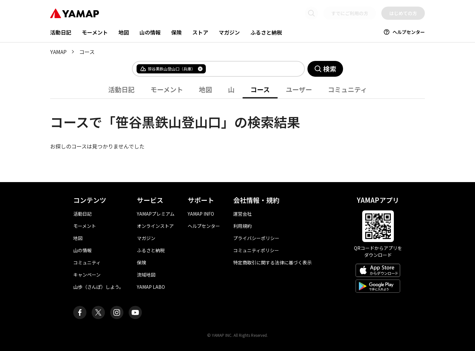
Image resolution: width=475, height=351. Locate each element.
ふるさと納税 (266, 32)
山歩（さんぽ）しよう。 (98, 287)
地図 (123, 32)
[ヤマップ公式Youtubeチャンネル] (135, 312)
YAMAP (58, 52)
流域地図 (146, 274)
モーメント (95, 32)
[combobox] (249, 69)
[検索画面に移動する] (311, 13)
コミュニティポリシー (256, 250)
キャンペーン (87, 274)
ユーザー (299, 89)
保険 (176, 32)
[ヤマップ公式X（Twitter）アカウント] (98, 312)
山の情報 (150, 32)
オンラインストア (155, 226)
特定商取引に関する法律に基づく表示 (272, 262)
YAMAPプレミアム (155, 213)
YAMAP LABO (151, 287)
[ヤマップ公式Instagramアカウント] (116, 312)
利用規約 (242, 226)
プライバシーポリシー (256, 238)
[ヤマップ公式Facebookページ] (79, 312)
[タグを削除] (200, 69)
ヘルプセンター (404, 32)
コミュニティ (347, 89)
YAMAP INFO (201, 213)
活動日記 (60, 32)
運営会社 (242, 213)
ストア (200, 32)
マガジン (229, 32)
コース (260, 89)
